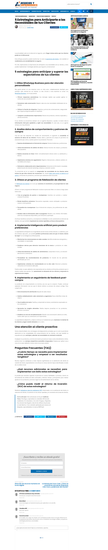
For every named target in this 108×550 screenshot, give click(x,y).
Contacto (49, 544)
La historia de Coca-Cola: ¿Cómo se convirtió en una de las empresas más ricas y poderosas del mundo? (55, 471)
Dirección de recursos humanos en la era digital (27, 471)
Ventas (54, 16)
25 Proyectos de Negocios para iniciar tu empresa (81, 65)
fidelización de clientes (23, 184)
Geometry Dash (24, 502)
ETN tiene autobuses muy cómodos (29, 480)
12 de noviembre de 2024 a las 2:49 (34, 487)
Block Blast (22, 487)
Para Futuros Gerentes (43, 16)
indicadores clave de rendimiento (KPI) (31, 390)
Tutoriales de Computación (77, 119)
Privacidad (56, 544)
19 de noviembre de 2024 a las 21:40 (35, 494)
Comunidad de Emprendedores (78, 116)
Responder (21, 484)
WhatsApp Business (20, 93)
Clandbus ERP (23, 494)
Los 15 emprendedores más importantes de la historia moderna (80, 48)
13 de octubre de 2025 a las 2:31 (36, 502)
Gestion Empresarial (21, 16)
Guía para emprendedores (77, 121)
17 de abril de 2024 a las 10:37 (46, 480)
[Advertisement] (41, 40)
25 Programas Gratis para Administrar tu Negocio (79, 31)
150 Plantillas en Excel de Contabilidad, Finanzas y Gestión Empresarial (81, 82)
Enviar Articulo (65, 544)
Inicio (16, 11)
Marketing (32, 16)
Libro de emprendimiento (77, 117)
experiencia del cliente (52, 59)
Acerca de (42, 544)
